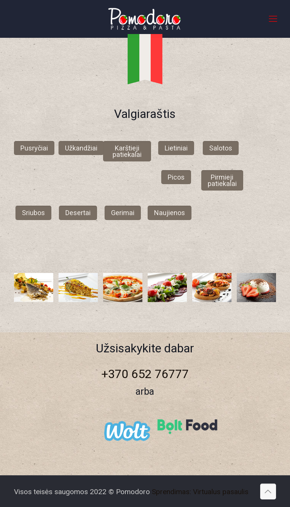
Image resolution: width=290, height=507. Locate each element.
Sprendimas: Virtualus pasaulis (200, 491)
